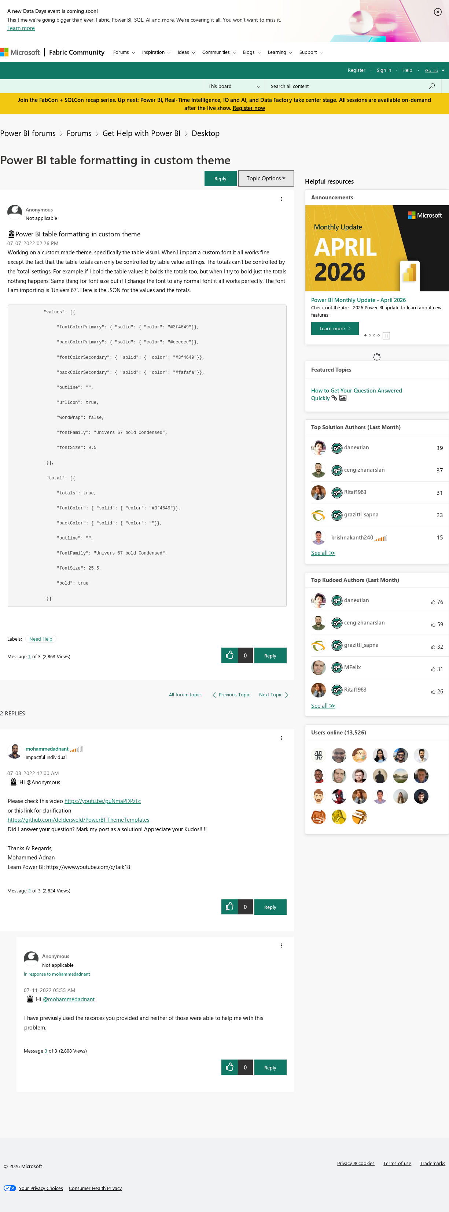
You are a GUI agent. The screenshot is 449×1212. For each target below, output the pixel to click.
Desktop (206, 133)
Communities (216, 52)
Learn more (21, 28)
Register (356, 70)
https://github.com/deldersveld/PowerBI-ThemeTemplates (78, 819)
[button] (221, 178)
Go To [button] (431, 70)
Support (308, 52)
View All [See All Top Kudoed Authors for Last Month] (323, 705)
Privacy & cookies (356, 1163)
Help (407, 70)
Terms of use (397, 1163)
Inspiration (153, 52)
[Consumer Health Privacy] (95, 1188)
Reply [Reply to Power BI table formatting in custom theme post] (270, 655)
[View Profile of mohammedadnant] (47, 748)
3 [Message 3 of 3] (46, 1050)
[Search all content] (353, 86)
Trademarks (432, 1163)
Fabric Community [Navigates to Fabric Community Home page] (76, 52)
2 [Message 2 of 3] (29, 890)
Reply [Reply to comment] (270, 907)
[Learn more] (335, 328)
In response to (57, 974)
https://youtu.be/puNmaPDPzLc (103, 800)
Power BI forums (28, 133)
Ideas (183, 52)
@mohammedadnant (69, 999)
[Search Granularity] (234, 86)
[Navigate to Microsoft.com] (20, 52)
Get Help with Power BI (142, 133)
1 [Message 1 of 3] (29, 656)
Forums (121, 52)
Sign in (384, 70)
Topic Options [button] (264, 178)
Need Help (40, 638)
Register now (249, 107)
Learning (277, 52)
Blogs (249, 52)
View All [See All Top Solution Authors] (323, 553)
